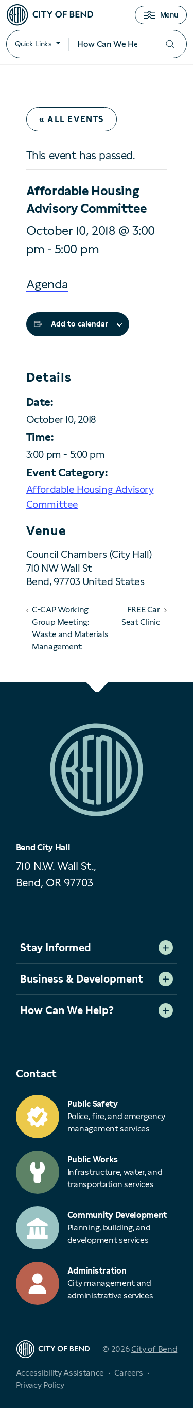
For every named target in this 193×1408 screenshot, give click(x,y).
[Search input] (110, 44)
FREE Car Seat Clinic (140, 616)
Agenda (47, 284)
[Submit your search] (169, 44)
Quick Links (33, 44)
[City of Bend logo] (50, 15)
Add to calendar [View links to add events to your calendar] (79, 324)
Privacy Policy (40, 1385)
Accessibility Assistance (60, 1373)
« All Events (71, 119)
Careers (128, 1373)
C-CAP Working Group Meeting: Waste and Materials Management (70, 628)
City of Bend (154, 1349)
